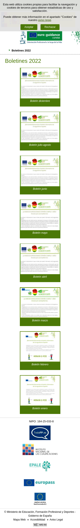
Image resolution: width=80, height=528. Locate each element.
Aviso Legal (56, 519)
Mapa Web (19, 519)
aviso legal (44, 20)
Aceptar (28, 27)
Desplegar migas (4, 50)
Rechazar (50, 27)
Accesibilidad (37, 519)
